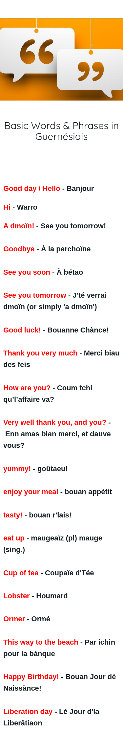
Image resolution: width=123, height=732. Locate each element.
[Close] (9, 9)
